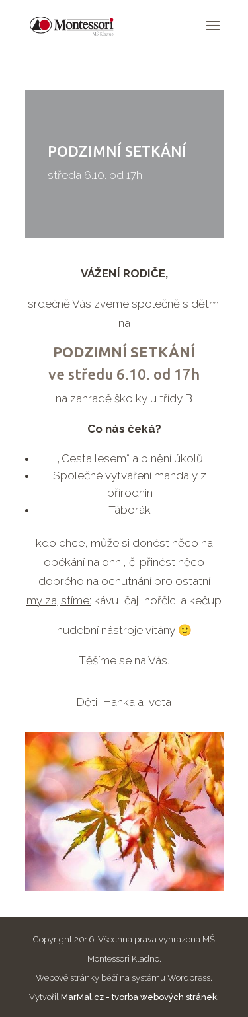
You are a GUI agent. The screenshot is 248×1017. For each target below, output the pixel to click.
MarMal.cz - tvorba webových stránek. (140, 997)
